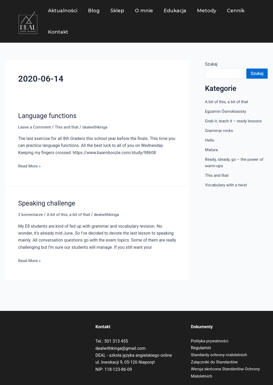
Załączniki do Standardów (215, 361)
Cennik (229, 11)
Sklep (115, 11)
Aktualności (62, 11)
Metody (200, 11)
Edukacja (170, 11)
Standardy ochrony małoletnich (220, 354)
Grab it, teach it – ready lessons (234, 120)
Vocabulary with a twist (227, 184)
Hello (210, 140)
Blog (92, 11)
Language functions (48, 116)
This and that (68, 127)
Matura (212, 149)
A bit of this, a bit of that (70, 214)
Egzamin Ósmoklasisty (226, 111)
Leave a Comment (35, 127)
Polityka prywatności (210, 340)
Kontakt (57, 32)
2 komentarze (31, 214)
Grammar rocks (219, 130)
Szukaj (211, 64)
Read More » (30, 166)
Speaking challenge (48, 203)
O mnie (140, 11)
